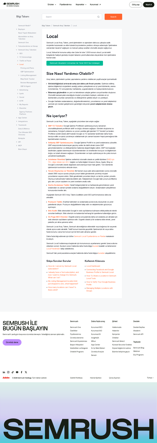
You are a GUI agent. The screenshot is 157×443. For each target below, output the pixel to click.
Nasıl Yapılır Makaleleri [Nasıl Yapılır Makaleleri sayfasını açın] (27, 33)
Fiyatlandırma (65, 5)
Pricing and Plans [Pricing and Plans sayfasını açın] (27, 68)
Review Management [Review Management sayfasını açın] (29, 83)
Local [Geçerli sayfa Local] (21, 64)
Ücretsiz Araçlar (97, 352)
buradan (101, 253)
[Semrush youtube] (17, 372)
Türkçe (149, 378)
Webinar (136, 351)
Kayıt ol (149, 5)
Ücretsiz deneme (76, 338)
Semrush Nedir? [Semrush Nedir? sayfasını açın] (24, 26)
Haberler (115, 331)
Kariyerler (116, 334)
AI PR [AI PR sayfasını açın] (21, 101)
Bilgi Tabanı (22, 16)
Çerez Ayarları (114, 378)
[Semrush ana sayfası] (11, 5)
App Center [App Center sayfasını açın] (22, 118)
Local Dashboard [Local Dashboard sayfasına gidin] (93, 266)
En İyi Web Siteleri (98, 348)
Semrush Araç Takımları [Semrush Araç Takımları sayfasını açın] (27, 50)
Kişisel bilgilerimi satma (121, 348)
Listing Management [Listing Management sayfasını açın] (28, 75)
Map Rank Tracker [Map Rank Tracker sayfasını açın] (28, 79)
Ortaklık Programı (77, 352)
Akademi (136, 331)
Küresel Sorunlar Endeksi (122, 345)
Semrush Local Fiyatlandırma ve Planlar (89, 236)
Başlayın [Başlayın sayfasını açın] (21, 29)
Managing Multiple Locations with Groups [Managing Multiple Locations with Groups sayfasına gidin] (99, 289)
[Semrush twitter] (26, 372)
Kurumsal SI (96, 334)
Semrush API (138, 334)
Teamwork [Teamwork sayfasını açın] (22, 125)
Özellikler (74, 331)
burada (95, 246)
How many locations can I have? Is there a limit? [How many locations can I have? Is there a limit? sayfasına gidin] (62, 288)
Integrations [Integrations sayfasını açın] (23, 121)
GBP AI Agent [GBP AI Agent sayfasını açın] (26, 86)
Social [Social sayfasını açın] (21, 97)
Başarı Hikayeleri (76, 345)
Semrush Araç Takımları (61, 26)
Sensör (94, 355)
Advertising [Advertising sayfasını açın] (23, 90)
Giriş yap (135, 5)
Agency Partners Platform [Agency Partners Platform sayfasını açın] (25, 113)
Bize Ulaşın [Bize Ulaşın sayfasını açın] (22, 149)
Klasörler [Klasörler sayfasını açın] (22, 108)
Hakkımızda (116, 327)
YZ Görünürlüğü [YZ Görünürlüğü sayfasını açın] (25, 57)
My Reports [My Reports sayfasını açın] (23, 104)
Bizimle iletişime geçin (121, 352)
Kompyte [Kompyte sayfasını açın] (21, 138)
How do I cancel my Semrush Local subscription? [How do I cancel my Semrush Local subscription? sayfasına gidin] (62, 267)
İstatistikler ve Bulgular (79, 348)
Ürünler (51, 5)
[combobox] (69, 17)
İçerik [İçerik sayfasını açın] (21, 93)
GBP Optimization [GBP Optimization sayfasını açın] (27, 72)
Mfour (93, 341)
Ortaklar (115, 338)
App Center (95, 345)
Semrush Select (118, 341)
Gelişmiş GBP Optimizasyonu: (61, 143)
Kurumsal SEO (96, 327)
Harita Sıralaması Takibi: (58, 185)
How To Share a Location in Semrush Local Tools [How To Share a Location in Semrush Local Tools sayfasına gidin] (101, 277)
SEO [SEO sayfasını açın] (20, 53)
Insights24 (95, 338)
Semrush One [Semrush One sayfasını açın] (23, 42)
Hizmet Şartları (96, 378)
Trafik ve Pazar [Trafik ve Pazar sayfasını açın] (25, 61)
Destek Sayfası (139, 327)
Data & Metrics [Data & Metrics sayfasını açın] (24, 129)
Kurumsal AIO (96, 331)
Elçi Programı (138, 355)
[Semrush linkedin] (4, 372)
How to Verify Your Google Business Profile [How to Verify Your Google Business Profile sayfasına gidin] (100, 283)
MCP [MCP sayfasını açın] (20, 145)
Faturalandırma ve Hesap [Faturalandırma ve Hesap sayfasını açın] (28, 46)
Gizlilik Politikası (76, 378)
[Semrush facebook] (21, 372)
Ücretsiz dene (12, 342)
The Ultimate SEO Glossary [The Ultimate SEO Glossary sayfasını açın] (25, 133)
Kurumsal (94, 5)
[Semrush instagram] (8, 372)
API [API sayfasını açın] (19, 142)
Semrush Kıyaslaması (78, 341)
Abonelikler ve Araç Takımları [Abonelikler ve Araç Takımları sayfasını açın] (25, 38)
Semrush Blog (138, 348)
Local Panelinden (53, 249)
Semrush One (75, 327)
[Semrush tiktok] (12, 372)
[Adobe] (6, 377)
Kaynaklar (80, 5)
